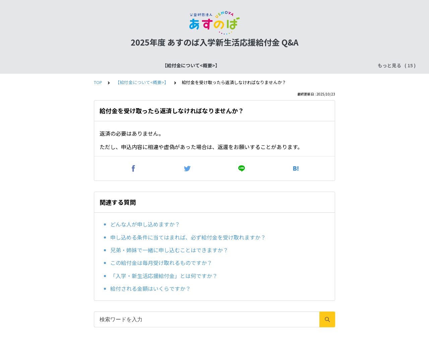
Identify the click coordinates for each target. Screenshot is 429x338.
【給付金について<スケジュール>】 (121, 65)
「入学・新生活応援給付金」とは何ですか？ (164, 276)
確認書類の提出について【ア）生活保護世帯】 (316, 65)
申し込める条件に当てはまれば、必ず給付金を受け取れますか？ (188, 237)
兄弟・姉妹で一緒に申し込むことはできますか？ (169, 250)
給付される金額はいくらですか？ (150, 288)
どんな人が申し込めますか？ (145, 224)
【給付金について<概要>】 (45, 65)
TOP (98, 82)
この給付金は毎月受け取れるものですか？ (161, 263)
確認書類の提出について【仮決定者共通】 (213, 65)
